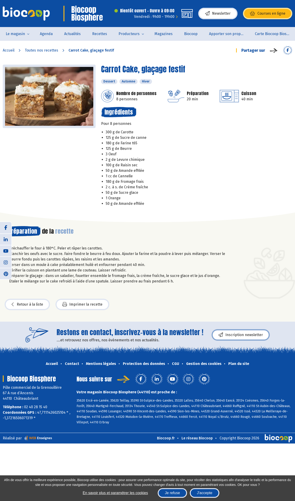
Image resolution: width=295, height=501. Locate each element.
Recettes (99, 34)
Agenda (46, 34)
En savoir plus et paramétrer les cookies (115, 493)
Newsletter (218, 13)
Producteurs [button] (129, 34)
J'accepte (204, 493)
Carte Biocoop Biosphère (275, 34)
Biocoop (191, 34)
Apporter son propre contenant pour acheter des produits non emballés (229, 34)
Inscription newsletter (240, 335)
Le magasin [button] (15, 34)
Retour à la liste (27, 304)
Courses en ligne (267, 13)
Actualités (72, 34)
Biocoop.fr (166, 438)
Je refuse (172, 493)
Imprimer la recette (82, 304)
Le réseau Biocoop (197, 438)
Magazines (163, 34)
